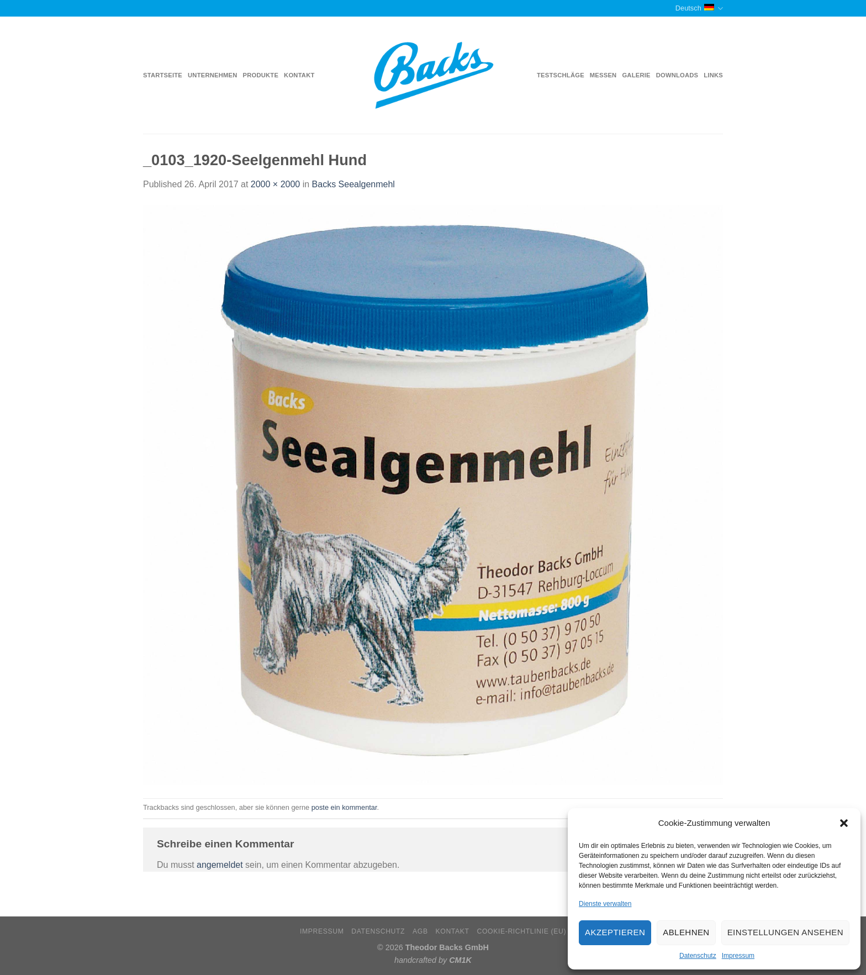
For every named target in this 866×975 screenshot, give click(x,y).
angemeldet (220, 864)
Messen (603, 75)
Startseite (162, 75)
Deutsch (699, 8)
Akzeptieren (615, 932)
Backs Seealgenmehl (353, 184)
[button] (843, 823)
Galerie (636, 75)
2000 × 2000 (275, 184)
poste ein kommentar (344, 807)
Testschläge (560, 75)
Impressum (738, 956)
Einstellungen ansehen (785, 932)
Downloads (677, 75)
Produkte (261, 75)
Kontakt (299, 75)
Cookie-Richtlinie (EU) (521, 931)
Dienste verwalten (605, 904)
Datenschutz (697, 956)
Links (713, 75)
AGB (420, 931)
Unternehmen (212, 75)
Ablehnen (686, 932)
